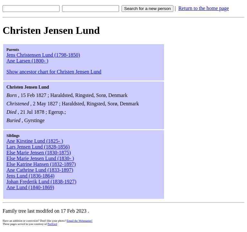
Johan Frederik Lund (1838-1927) (41, 181)
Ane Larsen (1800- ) (27, 60)
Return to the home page (203, 8)
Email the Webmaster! (79, 220)
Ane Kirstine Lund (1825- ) (34, 141)
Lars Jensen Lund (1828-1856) (38, 147)
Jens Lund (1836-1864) (30, 176)
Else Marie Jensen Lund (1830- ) (40, 158)
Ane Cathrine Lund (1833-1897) (39, 170)
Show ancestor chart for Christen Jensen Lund (53, 71)
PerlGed (52, 224)
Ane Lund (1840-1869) (30, 187)
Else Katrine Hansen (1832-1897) (41, 164)
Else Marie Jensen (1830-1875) (38, 152)
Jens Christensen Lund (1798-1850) (43, 55)
